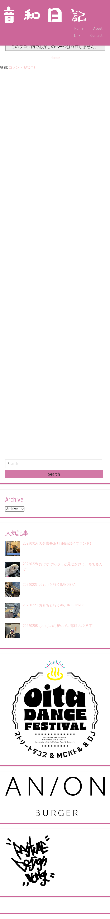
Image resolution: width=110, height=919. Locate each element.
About (97, 28)
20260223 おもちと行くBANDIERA (49, 584)
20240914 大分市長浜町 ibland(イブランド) (57, 543)
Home (78, 28)
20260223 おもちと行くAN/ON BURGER (53, 605)
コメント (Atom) (22, 67)
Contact (96, 35)
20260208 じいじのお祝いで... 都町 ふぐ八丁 (57, 626)
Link (77, 35)
